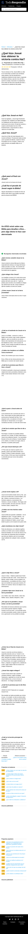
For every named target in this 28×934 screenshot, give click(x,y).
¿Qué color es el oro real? (12, 781)
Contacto (12, 922)
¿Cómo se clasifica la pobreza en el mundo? (14, 861)
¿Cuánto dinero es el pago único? (14, 784)
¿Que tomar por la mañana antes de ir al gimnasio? (15, 851)
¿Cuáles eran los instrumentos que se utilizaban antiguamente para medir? (15, 864)
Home (3, 47)
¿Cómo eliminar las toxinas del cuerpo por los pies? (16, 790)
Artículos (3, 6)
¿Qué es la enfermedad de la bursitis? (15, 857)
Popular (19, 6)
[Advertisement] (14, 28)
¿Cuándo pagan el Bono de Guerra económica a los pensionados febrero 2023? (15, 775)
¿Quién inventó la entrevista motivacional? (16, 870)
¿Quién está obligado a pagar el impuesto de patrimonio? (16, 797)
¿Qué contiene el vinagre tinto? (13, 778)
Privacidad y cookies (22, 922)
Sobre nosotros (5, 922)
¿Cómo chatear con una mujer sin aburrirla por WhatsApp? (16, 771)
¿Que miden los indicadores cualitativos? (16, 799)
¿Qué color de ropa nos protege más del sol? (15, 868)
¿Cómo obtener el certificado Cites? (14, 873)
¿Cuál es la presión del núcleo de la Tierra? (14, 847)
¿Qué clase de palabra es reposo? (14, 787)
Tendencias (11, 6)
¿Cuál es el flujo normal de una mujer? (15, 793)
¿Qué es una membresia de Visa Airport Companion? (15, 854)
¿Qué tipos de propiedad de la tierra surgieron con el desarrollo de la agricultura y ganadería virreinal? (14, 843)
